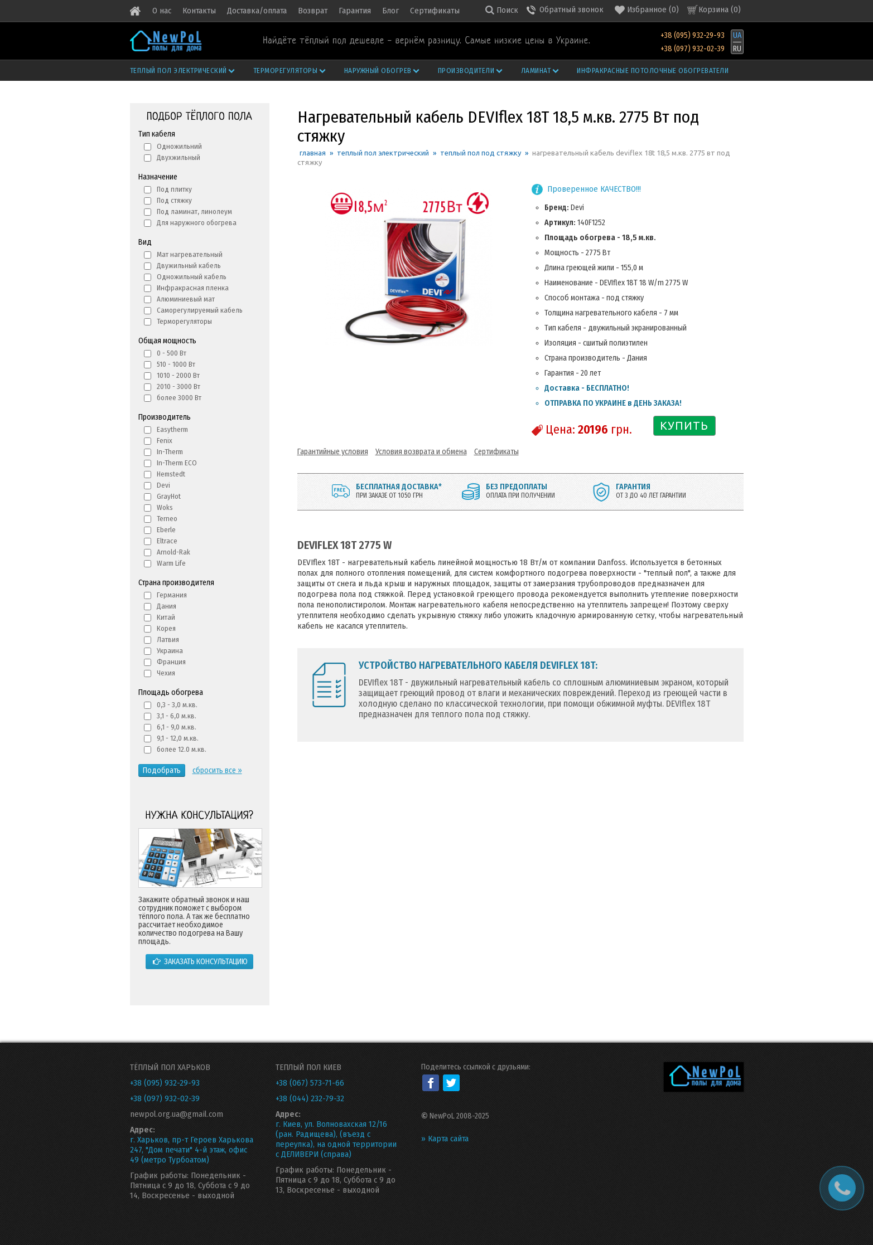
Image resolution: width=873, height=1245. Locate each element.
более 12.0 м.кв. (181, 749)
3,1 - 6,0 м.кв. (176, 716)
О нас (161, 11)
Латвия (168, 639)
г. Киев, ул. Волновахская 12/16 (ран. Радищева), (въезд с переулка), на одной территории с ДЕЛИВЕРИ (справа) (336, 1139)
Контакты (199, 11)
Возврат (312, 11)
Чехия (166, 673)
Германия (172, 595)
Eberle (166, 530)
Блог (390, 11)
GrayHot (169, 496)
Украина (170, 650)
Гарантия (355, 11)
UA (737, 35)
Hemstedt (171, 474)
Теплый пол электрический (183, 70)
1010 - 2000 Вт (178, 375)
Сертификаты (435, 11)
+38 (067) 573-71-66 (310, 1083)
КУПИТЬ (684, 425)
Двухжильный (178, 157)
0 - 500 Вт (171, 353)
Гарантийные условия (332, 451)
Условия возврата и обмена (421, 451)
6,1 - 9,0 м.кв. (176, 727)
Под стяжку (174, 200)
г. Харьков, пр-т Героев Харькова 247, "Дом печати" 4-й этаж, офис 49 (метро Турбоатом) (191, 1150)
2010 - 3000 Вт (178, 386)
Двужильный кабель (189, 265)
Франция (171, 662)
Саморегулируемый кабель (200, 310)
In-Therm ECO (177, 463)
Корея (166, 628)
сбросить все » (217, 770)
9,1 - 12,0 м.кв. (178, 738)
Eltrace (167, 541)
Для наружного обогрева (197, 222)
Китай (166, 617)
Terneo (167, 518)
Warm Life (171, 563)
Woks (165, 507)
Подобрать (162, 770)
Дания (166, 606)
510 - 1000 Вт (176, 364)
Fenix (164, 440)
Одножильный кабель (191, 277)
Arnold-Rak (173, 552)
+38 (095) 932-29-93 (692, 35)
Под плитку (174, 189)
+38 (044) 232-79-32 (310, 1098)
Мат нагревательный (190, 254)
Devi (163, 485)
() (647, 9)
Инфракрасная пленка (193, 288)
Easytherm (172, 429)
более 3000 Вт (179, 397)
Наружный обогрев (382, 70)
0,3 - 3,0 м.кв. (177, 705)
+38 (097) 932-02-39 (692, 49)
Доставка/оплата (257, 11)
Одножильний (179, 146)
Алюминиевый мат (186, 299)
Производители (471, 70)
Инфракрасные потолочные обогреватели (653, 70)
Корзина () (719, 9)
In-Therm (170, 452)
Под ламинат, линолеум (194, 211)
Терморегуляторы (290, 70)
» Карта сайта (445, 1139)
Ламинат (540, 70)
